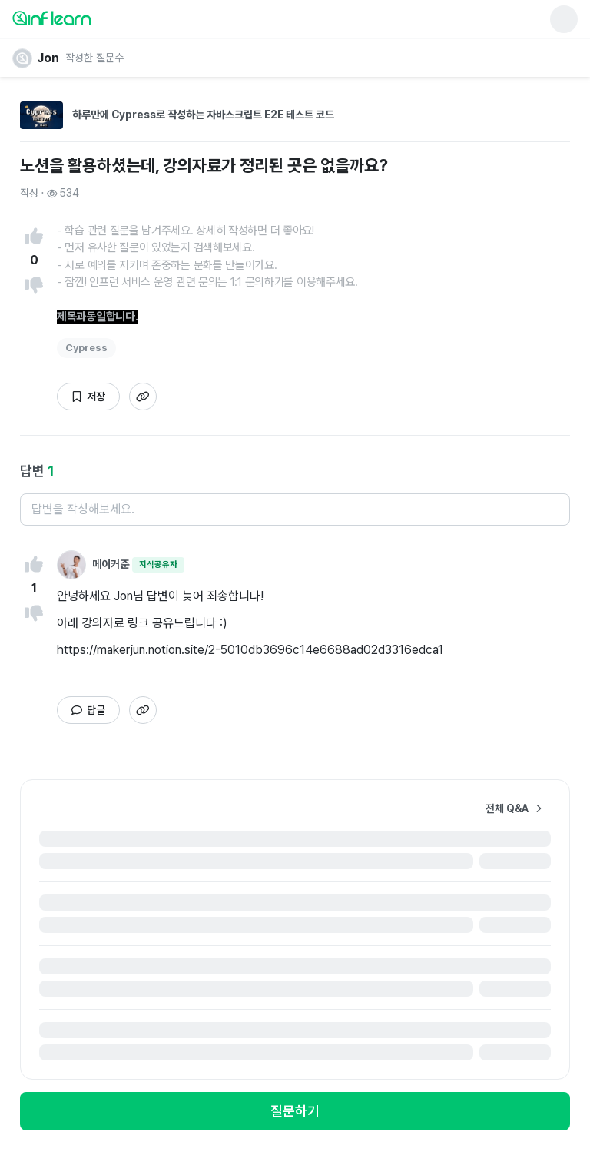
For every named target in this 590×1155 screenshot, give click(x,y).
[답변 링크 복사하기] (143, 396)
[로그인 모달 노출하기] (295, 1111)
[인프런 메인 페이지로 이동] (89, 18)
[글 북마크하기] (88, 396)
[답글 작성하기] (88, 710)
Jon (48, 58)
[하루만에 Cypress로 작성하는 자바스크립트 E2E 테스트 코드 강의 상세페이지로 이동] (295, 121)
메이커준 (110, 564)
